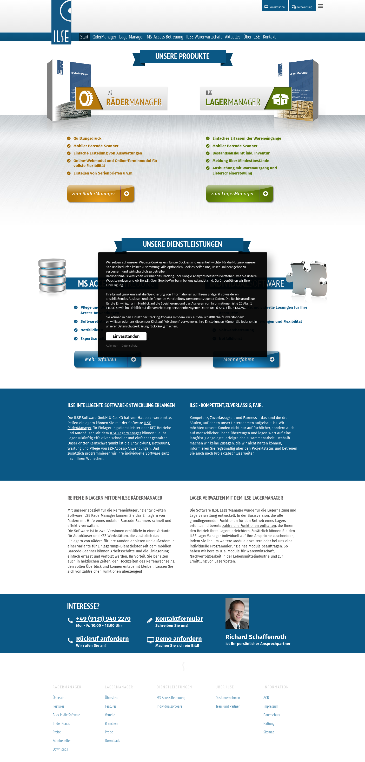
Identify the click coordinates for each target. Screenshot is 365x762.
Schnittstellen (62, 740)
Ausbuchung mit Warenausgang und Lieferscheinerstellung (245, 171)
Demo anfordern (178, 638)
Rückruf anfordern (102, 638)
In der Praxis (61, 723)
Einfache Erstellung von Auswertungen (108, 153)
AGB (266, 697)
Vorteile (110, 714)
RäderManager (103, 37)
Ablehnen (112, 345)
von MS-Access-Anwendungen (126, 448)
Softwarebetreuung (98, 321)
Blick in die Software (66, 714)
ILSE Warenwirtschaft (204, 37)
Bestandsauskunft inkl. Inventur (241, 153)
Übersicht (59, 697)
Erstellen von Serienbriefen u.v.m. (104, 173)
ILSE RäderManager (99, 515)
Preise (57, 731)
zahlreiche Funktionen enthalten (249, 526)
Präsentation (277, 7)
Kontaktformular (179, 618)
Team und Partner (228, 706)
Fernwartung (304, 7)
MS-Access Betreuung (165, 37)
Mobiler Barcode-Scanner (96, 146)
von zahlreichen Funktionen (98, 571)
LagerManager (131, 37)
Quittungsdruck (87, 138)
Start (84, 37)
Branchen (111, 723)
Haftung (268, 723)
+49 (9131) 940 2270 (103, 618)
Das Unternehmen (228, 697)
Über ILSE (251, 37)
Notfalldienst (92, 330)
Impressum (270, 706)
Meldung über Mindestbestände (241, 160)
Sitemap (268, 731)
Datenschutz (129, 345)
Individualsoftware (169, 706)
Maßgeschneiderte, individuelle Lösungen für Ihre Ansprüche (263, 310)
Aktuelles (232, 37)
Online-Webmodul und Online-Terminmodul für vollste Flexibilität (115, 163)
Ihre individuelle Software (138, 453)
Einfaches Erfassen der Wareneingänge (247, 138)
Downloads (60, 749)
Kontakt (269, 37)
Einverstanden (126, 336)
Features (58, 706)
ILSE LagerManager (125, 433)
